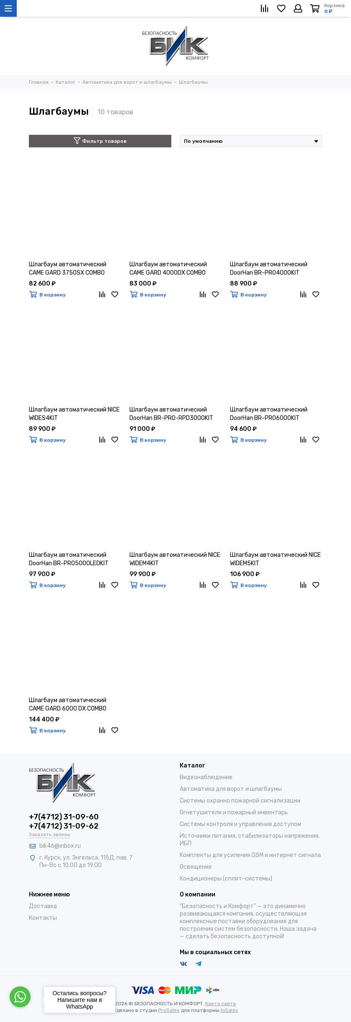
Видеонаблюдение (206, 777)
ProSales (169, 1010)
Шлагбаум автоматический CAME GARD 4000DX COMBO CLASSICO (168, 269)
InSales (229, 1010)
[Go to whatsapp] (20, 996)
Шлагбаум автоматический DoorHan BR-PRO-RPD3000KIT (171, 414)
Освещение (196, 866)
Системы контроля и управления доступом (240, 824)
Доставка (43, 906)
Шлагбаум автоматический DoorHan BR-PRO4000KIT (268, 268)
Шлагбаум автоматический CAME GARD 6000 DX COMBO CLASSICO (67, 705)
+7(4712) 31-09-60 (64, 816)
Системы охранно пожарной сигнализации (240, 800)
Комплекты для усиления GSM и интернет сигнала (250, 855)
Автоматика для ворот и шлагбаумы (231, 789)
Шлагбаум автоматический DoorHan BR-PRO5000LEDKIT (68, 559)
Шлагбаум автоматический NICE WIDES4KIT (74, 414)
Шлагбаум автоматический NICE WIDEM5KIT (275, 559)
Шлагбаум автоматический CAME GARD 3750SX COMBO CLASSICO (67, 269)
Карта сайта (220, 1004)
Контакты (43, 918)
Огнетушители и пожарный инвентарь (234, 812)
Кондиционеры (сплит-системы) (226, 878)
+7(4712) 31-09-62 (63, 826)
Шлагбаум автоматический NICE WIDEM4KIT (174, 559)
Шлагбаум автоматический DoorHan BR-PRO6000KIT (268, 414)
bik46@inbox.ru (60, 846)
